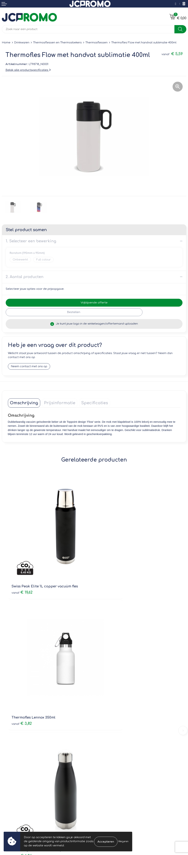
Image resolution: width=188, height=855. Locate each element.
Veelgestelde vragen (110, 713)
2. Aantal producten (25, 277)
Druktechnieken (106, 718)
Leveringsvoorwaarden (112, 758)
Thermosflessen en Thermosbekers (57, 42)
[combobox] (88, 29)
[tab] (24, 403)
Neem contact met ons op (29, 366)
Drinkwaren (21, 42)
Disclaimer (103, 774)
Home (6, 42)
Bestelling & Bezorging (17, 763)
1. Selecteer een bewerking (31, 241)
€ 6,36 (22, 666)
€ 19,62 (22, 563)
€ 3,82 (108, 563)
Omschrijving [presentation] (24, 403)
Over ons (102, 703)
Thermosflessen (96, 42)
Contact (7, 758)
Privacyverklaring (107, 768)
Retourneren (10, 768)
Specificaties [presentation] (94, 403)
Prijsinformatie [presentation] (59, 403)
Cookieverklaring (107, 763)
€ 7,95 (107, 666)
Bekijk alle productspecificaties (28, 70)
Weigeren (123, 841)
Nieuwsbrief (104, 708)
